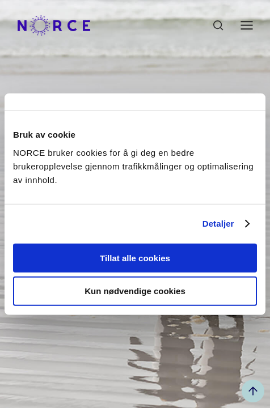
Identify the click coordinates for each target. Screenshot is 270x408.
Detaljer (218, 223)
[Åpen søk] (218, 25)
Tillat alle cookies (135, 257)
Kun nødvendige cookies (135, 291)
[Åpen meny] (247, 25)
